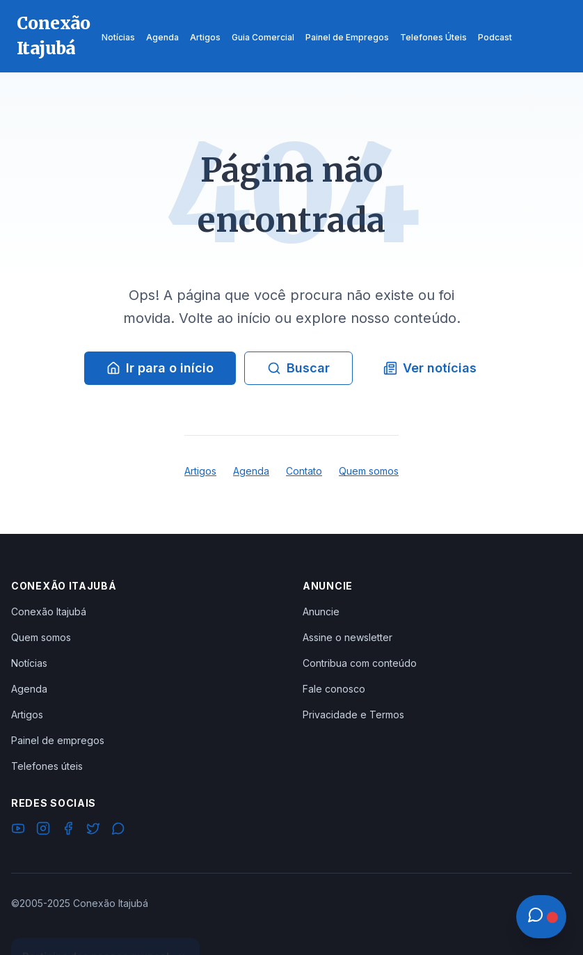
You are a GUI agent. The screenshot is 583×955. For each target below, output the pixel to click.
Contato (304, 471)
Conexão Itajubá (48, 611)
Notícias (29, 663)
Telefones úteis (47, 766)
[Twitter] (93, 830)
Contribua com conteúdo (360, 663)
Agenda (251, 471)
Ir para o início (160, 368)
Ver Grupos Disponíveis (105, 922)
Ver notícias (430, 368)
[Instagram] (43, 830)
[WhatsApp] (118, 830)
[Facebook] (68, 830)
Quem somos (369, 471)
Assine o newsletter (347, 637)
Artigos (200, 471)
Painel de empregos (57, 740)
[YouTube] (18, 830)
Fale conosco (334, 689)
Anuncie (321, 611)
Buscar (298, 368)
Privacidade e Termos (353, 714)
